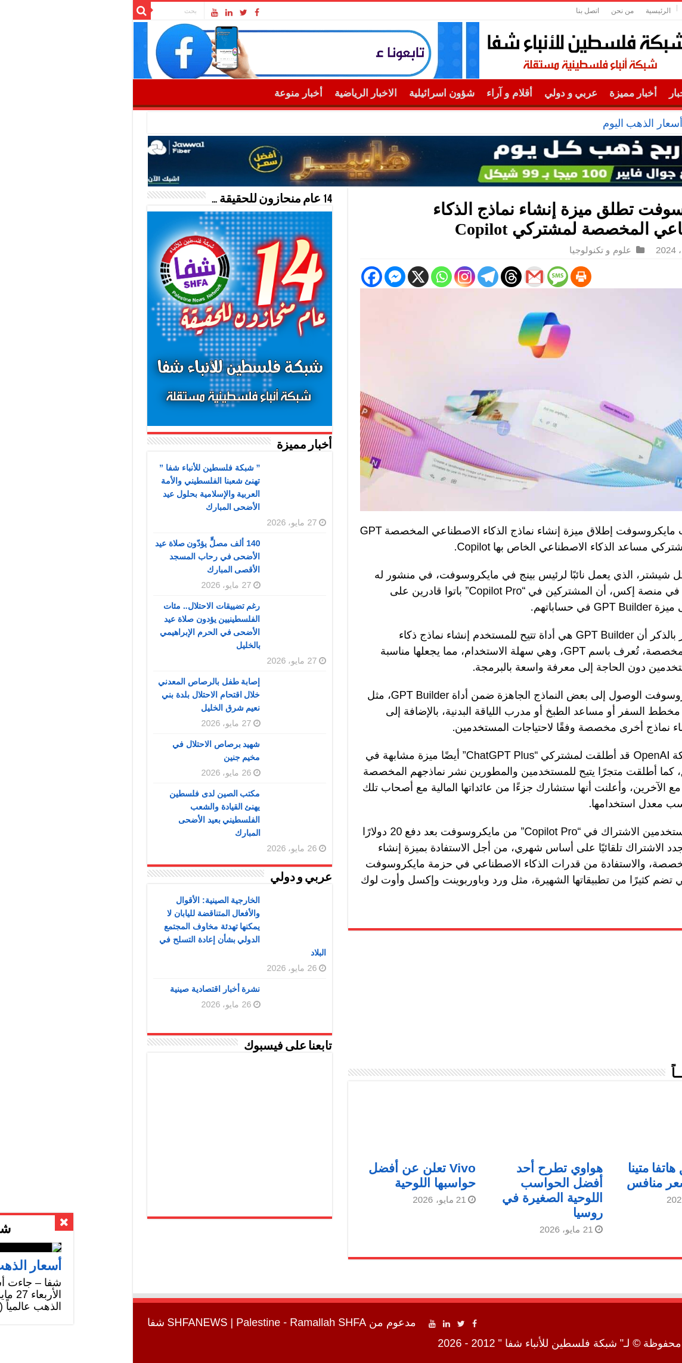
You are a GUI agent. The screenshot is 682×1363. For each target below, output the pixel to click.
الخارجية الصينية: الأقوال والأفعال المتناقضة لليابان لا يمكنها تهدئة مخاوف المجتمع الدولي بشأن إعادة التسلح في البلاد (139, 926)
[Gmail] (431, 276)
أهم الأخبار (587, 93)
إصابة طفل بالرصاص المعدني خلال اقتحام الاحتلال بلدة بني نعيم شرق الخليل (106, 694)
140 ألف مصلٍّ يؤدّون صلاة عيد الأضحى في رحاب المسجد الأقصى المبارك (104, 556)
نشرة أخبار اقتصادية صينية (112, 989)
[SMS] (454, 276)
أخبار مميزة (530, 93)
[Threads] (408, 276)
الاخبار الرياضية (262, 93)
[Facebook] (268, 276)
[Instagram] (361, 276)
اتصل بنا (484, 11)
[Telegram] (384, 276)
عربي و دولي (468, 93)
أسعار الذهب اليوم (539, 123)
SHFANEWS (94, 1322)
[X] (315, 276)
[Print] (477, 276)
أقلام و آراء (406, 93)
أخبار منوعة (195, 93)
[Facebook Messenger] (291, 276)
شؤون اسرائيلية (338, 93)
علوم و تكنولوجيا (497, 250)
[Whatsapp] (338, 276)
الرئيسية (555, 11)
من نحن (519, 11)
